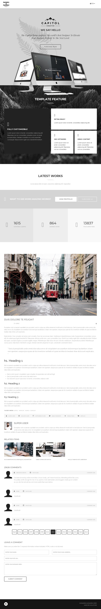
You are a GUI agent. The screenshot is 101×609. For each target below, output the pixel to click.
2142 (58, 532)
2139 (42, 532)
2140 (47, 532)
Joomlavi (33, 410)
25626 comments (56, 416)
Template (21, 410)
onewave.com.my (21, 472)
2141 (53, 532)
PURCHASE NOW (50, 47)
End (86, 532)
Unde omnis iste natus (43, 459)
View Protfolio (65, 199)
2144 (69, 532)
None (17, 491)
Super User (11, 416)
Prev (19, 532)
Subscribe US (87, 199)
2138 (36, 532)
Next (80, 532)
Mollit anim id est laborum (77, 459)
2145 (75, 532)
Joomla (27, 410)
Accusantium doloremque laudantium (17, 459)
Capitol (16, 410)
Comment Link (91, 472)
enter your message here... (50, 568)
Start (14, 532)
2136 (25, 532)
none (17, 519)
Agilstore (93, 605)
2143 (64, 532)
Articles (82, 416)
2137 (31, 532)
